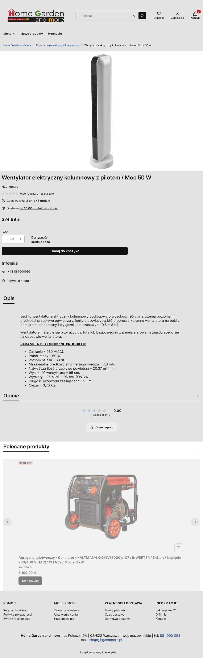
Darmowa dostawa (117, 618)
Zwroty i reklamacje (16, 618)
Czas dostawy (114, 614)
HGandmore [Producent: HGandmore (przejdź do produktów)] (10, 186)
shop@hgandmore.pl (105, 640)
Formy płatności (116, 610)
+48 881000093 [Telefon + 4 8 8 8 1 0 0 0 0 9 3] (19, 271)
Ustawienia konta (66, 614)
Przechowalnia (64, 618)
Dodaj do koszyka (64, 251)
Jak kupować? (166, 610)
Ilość (5, 232)
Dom (39, 45)
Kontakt (161, 618)
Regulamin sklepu (15, 610)
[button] (142, 15)
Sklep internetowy (97, 652)
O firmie (161, 614)
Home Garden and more (17, 45)
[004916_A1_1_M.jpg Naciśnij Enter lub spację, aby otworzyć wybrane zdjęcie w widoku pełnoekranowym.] (101, 111)
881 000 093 (170, 635)
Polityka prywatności (17, 614)
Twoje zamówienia (66, 610)
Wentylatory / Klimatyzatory (63, 45)
